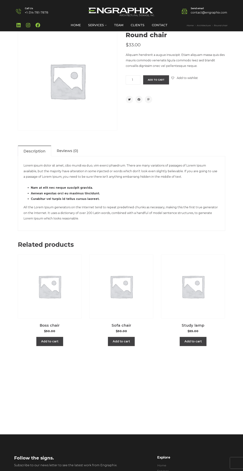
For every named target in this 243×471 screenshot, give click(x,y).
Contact (160, 26)
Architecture (204, 26)
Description (34, 152)
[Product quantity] (133, 81)
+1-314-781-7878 (36, 12)
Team (118, 26)
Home (76, 26)
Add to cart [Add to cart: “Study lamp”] (193, 343)
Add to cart (156, 81)
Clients (137, 26)
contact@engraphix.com (209, 12)
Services (96, 26)
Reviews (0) (67, 152)
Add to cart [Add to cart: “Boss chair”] (49, 343)
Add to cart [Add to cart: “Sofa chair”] (121, 343)
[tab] (34, 152)
